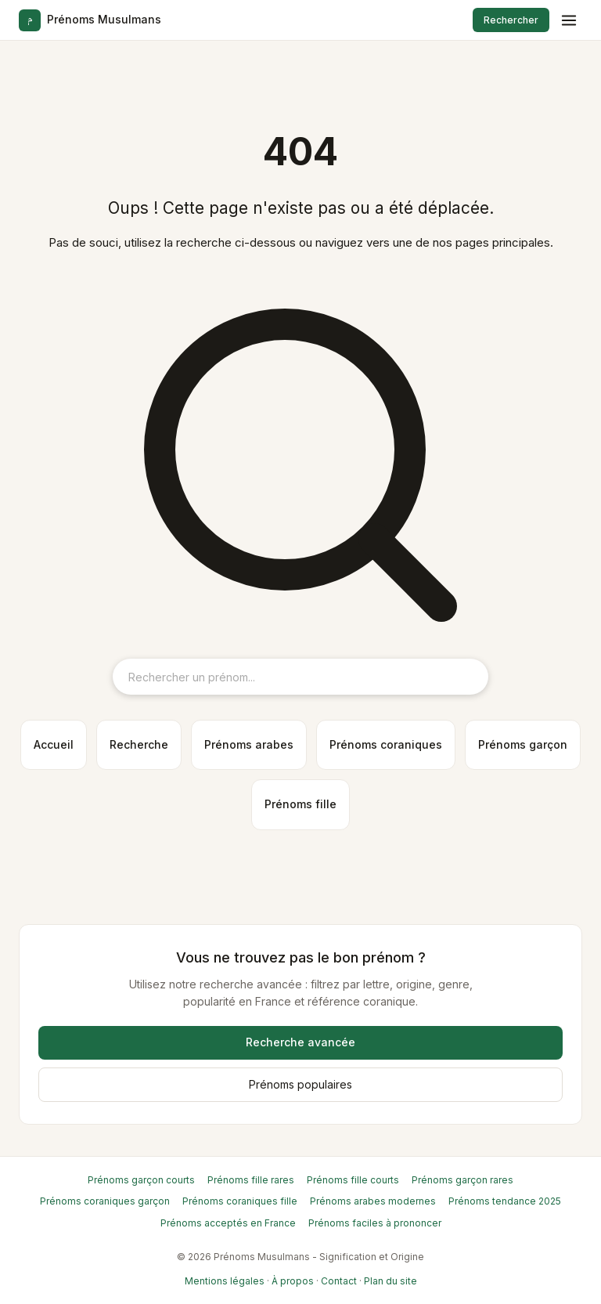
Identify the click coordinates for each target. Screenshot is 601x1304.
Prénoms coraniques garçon (105, 1201)
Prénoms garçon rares (462, 1180)
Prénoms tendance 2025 (504, 1201)
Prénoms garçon (522, 744)
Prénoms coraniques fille (239, 1201)
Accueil (54, 744)
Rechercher (511, 20)
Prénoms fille (300, 804)
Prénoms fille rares (250, 1180)
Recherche (139, 744)
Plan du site (390, 1281)
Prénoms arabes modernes (373, 1201)
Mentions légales (225, 1281)
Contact (339, 1281)
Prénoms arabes (248, 744)
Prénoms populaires (300, 1084)
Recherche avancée (300, 1042)
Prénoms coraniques (385, 744)
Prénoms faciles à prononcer (374, 1223)
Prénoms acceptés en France (228, 1223)
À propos (293, 1281)
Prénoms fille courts (353, 1180)
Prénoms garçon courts (141, 1180)
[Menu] (569, 20)
